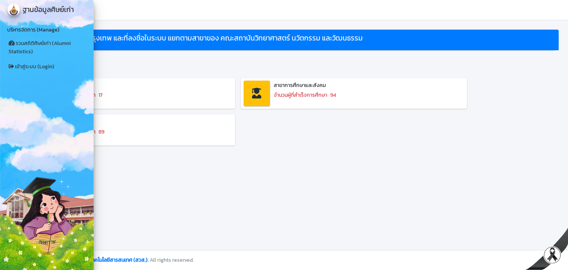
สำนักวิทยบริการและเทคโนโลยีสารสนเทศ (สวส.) (190, 260)
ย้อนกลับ (116, 61)
